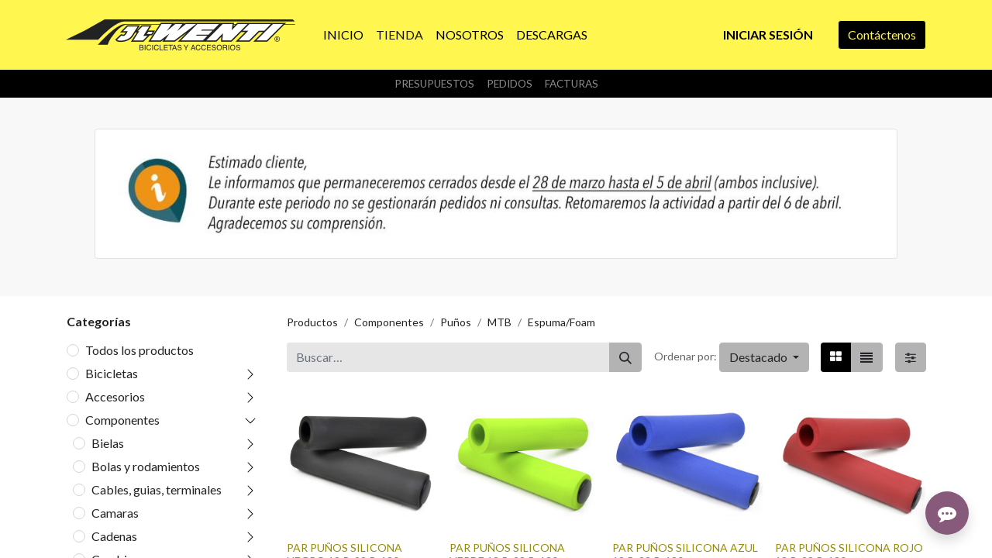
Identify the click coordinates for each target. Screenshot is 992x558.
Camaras (115, 512)
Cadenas (114, 536)
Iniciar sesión (768, 34)
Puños (455, 322)
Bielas (107, 443)
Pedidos (509, 84)
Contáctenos (882, 34)
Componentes (122, 419)
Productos (312, 322)
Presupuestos (434, 84)
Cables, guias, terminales (156, 489)
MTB (499, 322)
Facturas (571, 84)
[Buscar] (625, 357)
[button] (764, 357)
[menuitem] (343, 34)
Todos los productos (139, 350)
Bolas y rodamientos (145, 466)
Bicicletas (111, 373)
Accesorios (115, 396)
